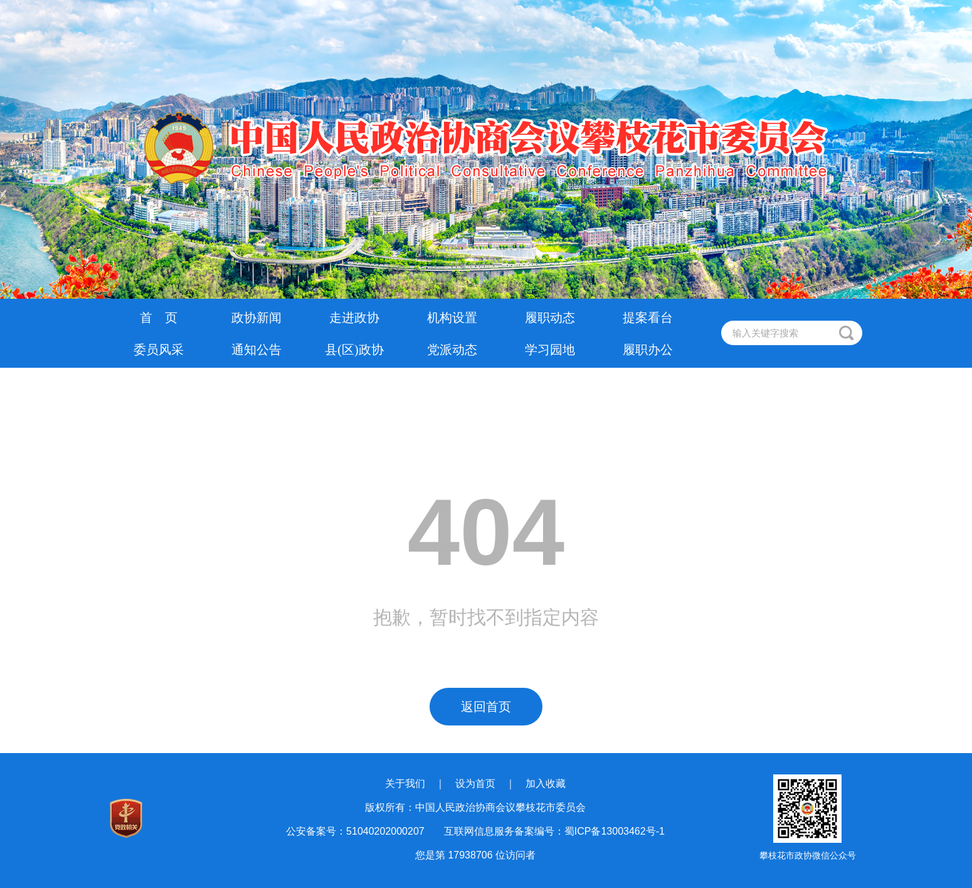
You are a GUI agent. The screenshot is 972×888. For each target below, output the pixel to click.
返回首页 (486, 707)
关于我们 (405, 783)
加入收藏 (546, 783)
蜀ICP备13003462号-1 (614, 831)
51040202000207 (385, 831)
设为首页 (475, 783)
